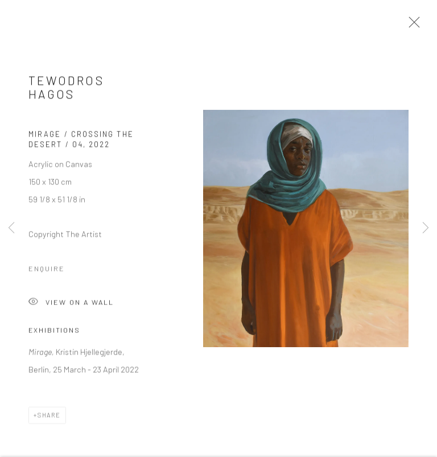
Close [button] (411, 25)
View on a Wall (71, 306)
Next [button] (425, 228)
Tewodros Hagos (66, 90)
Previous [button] (11, 228)
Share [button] (49, 418)
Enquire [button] (46, 272)
